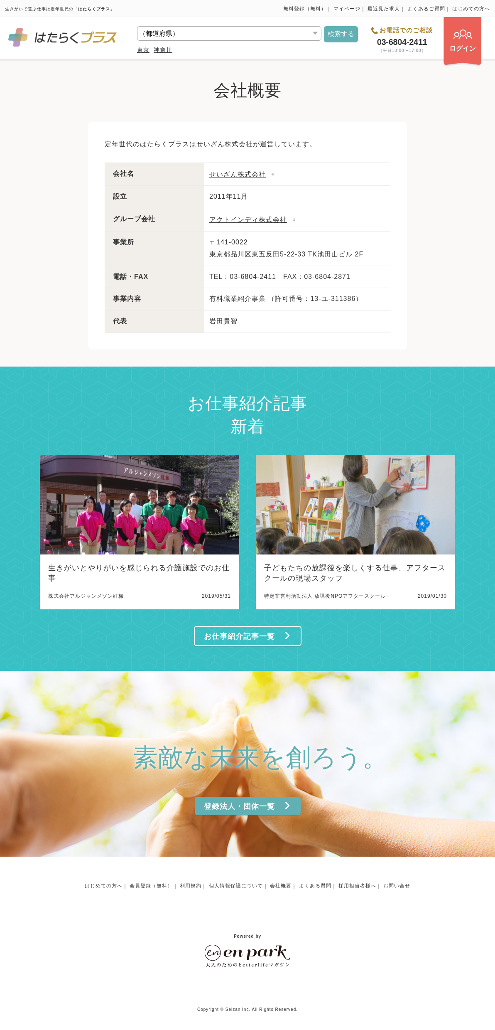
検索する (341, 33)
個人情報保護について (236, 886)
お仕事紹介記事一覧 (247, 636)
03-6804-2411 (402, 42)
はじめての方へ (471, 9)
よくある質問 (315, 886)
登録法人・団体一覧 (247, 806)
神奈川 (163, 50)
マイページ (346, 9)
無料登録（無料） (304, 9)
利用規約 (190, 886)
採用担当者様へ (357, 886)
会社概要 (281, 886)
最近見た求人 (384, 9)
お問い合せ (396, 886)
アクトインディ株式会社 (248, 219)
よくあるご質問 (426, 9)
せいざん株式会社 (237, 174)
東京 (143, 50)
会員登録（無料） (151, 886)
